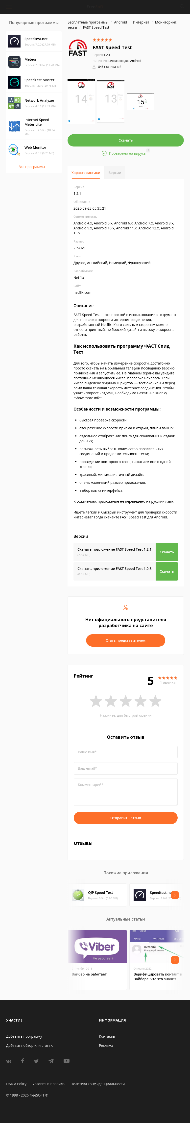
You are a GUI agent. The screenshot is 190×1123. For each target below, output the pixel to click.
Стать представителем (126, 640)
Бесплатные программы (88, 22)
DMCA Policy (16, 1083)
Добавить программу (24, 1036)
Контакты (107, 1036)
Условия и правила (48, 1083)
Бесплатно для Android (124, 61)
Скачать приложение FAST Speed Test (114, 549)
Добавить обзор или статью (29, 1045)
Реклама (106, 1045)
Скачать (126, 140)
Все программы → (34, 166)
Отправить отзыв (125, 817)
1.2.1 (101, 55)
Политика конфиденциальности (98, 1083)
